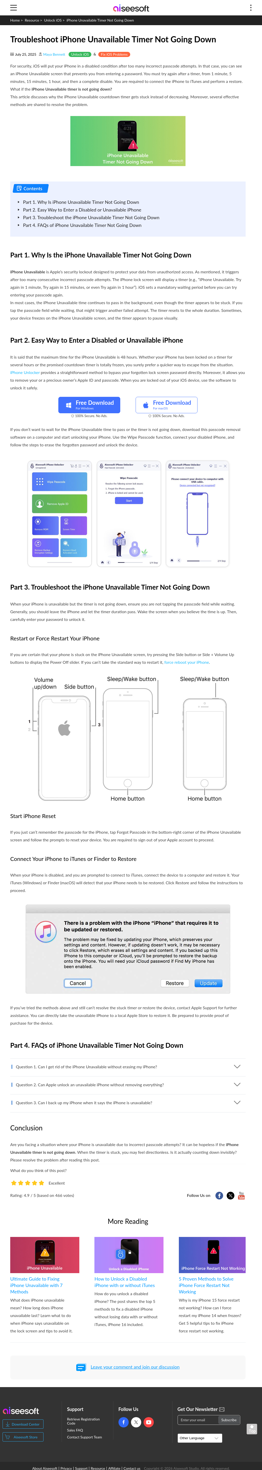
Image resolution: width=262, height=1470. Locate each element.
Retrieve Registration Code (83, 1421)
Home (15, 20)
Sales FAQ (75, 1430)
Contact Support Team (84, 1437)
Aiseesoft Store (25, 1437)
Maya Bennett (54, 54)
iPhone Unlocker (25, 372)
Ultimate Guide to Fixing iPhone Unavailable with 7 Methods (36, 1285)
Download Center (26, 1424)
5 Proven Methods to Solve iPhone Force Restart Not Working (206, 1285)
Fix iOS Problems (114, 54)
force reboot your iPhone (186, 662)
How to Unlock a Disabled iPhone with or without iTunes (124, 1282)
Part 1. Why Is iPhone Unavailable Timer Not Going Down (81, 202)
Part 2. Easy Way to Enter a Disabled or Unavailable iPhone (82, 210)
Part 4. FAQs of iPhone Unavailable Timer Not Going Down (82, 225)
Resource (32, 20)
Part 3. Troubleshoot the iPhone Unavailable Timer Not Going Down (91, 217)
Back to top (253, 1430)
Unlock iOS (53, 20)
